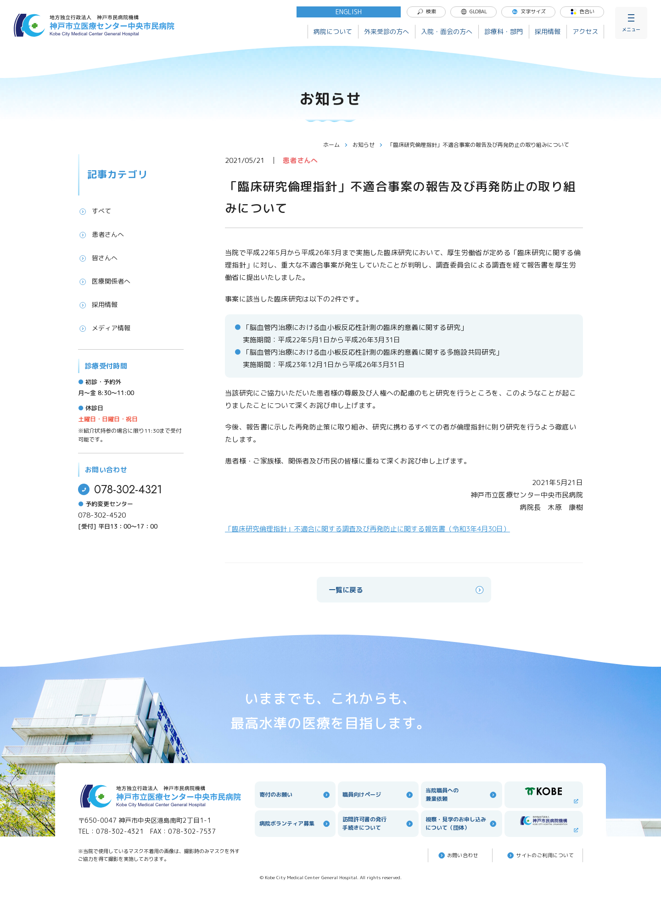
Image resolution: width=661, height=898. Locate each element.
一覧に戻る (407, 590)
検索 (426, 11)
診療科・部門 (503, 31)
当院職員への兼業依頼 (461, 794)
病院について (333, 31)
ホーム (335, 145)
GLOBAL (473, 11)
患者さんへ (101, 234)
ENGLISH (349, 11)
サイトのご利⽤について (540, 855)
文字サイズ (528, 11)
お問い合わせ (458, 855)
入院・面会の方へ (446, 31)
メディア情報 (104, 328)
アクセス (585, 31)
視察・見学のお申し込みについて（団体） (461, 823)
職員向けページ (378, 794)
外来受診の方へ (386, 31)
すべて (94, 211)
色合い (582, 11)
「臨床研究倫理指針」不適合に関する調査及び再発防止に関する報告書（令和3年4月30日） (367, 529)
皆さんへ (98, 257)
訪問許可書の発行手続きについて (378, 823)
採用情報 (547, 31)
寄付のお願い (295, 794)
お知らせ (368, 145)
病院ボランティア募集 (295, 823)
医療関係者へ (104, 281)
